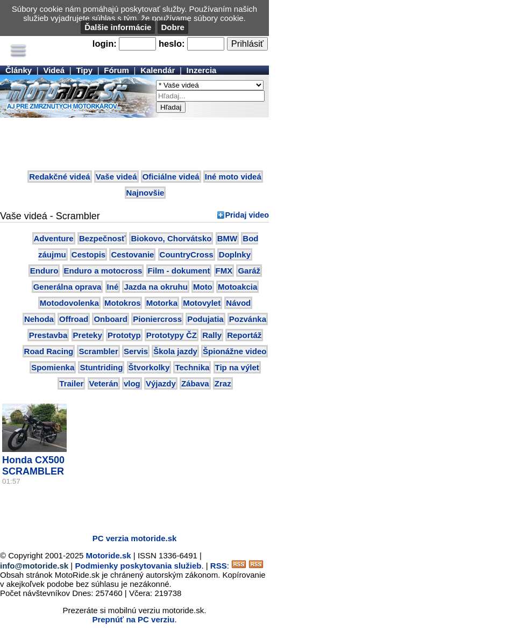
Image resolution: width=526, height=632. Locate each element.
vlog (132, 383)
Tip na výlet (237, 367)
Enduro (44, 270)
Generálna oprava (67, 286)
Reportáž (244, 335)
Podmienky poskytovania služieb (138, 565)
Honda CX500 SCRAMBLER (33, 466)
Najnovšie (145, 192)
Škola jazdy (175, 351)
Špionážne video (234, 351)
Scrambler (98, 351)
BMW (227, 238)
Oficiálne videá (171, 176)
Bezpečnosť (102, 238)
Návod (238, 302)
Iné (113, 286)
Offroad (73, 319)
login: (105, 43)
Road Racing (49, 351)
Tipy (84, 70)
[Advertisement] (134, 144)
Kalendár (157, 70)
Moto (202, 286)
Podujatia (205, 319)
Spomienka (52, 367)
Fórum (116, 70)
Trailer (71, 383)
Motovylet (202, 302)
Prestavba (48, 335)
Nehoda (39, 319)
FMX (224, 270)
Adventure (54, 238)
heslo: (172, 43)
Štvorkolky (149, 367)
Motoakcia (237, 286)
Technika (192, 367)
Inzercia (202, 70)
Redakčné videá (59, 176)
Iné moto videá (233, 176)
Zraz (223, 383)
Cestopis (88, 254)
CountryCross (187, 254)
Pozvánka (247, 319)
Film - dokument (179, 270)
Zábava (195, 383)
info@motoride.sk (34, 565)
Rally (212, 335)
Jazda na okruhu (155, 286)
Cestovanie (132, 254)
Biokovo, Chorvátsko (171, 238)
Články (18, 70)
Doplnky (235, 254)
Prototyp (124, 335)
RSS (218, 565)
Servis (136, 351)
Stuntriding (101, 367)
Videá (54, 70)
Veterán (103, 383)
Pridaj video (247, 215)
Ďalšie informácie (117, 27)
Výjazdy (161, 383)
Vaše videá (116, 176)
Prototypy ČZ (171, 335)
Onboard (110, 319)
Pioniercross (157, 319)
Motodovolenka (69, 302)
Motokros (122, 302)
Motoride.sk (108, 555)
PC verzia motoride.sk (135, 538)
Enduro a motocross (103, 270)
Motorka (161, 302)
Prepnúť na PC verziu (133, 619)
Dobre (172, 27)
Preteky (87, 335)
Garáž (249, 270)
